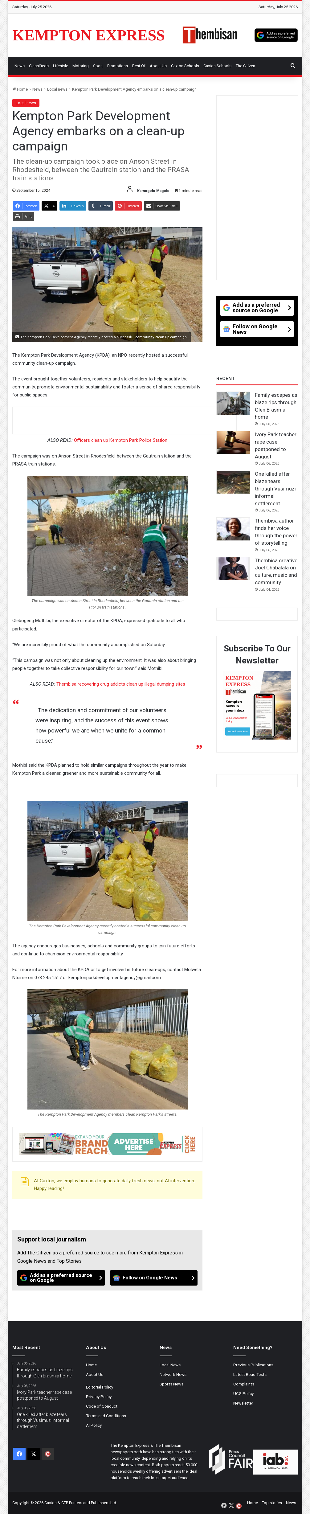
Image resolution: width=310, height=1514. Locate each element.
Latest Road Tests (250, 1374)
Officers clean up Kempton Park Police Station (120, 440)
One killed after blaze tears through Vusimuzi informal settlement (275, 488)
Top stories (272, 1502)
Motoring (80, 66)
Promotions (117, 66)
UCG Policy (243, 1393)
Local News (170, 1364)
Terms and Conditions (106, 1415)
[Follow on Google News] (154, 1278)
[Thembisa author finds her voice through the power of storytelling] (233, 529)
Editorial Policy (99, 1387)
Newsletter (243, 1403)
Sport (98, 66)
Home (20, 89)
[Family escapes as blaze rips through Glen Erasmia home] (233, 403)
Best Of (138, 66)
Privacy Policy (99, 1396)
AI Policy (94, 1425)
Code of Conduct (101, 1406)
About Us (158, 66)
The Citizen (245, 66)
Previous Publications (253, 1364)
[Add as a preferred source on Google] (276, 35)
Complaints (243, 1383)
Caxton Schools (185, 66)
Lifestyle (60, 66)
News (19, 66)
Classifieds (39, 66)
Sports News (171, 1383)
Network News (173, 1374)
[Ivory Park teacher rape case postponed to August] (233, 442)
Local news (57, 89)
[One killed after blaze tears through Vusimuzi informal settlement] (233, 482)
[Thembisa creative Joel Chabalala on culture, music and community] (233, 569)
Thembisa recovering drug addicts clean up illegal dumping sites (120, 684)
